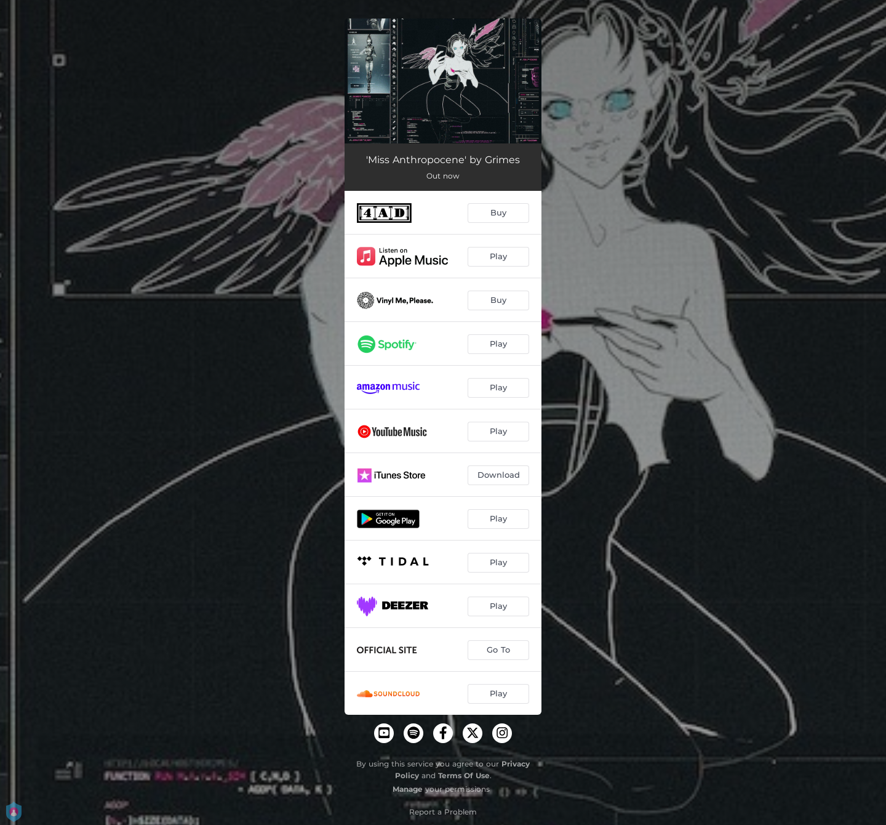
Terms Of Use (464, 775)
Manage (408, 789)
